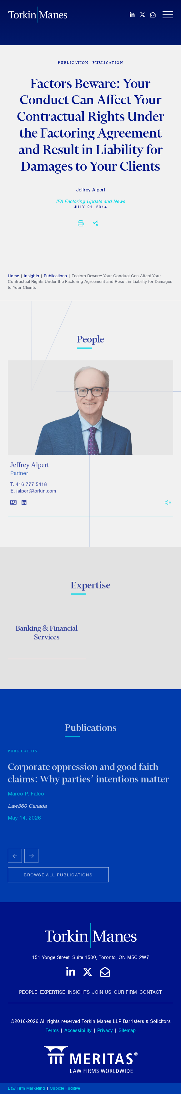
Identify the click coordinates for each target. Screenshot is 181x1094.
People (28, 992)
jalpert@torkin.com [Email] (36, 494)
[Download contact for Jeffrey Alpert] (13, 506)
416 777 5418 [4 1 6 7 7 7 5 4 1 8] (31, 487)
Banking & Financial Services (47, 634)
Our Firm (125, 992)
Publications (55, 276)
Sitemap (127, 1030)
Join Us (101, 992)
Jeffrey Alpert (90, 190)
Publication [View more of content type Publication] (108, 62)
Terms (52, 1030)
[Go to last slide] (15, 859)
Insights (31, 276)
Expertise (52, 992)
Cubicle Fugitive (65, 1088)
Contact (150, 992)
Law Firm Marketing (26, 1088)
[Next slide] (31, 859)
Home (13, 276)
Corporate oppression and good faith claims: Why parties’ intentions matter (88, 775)
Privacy (105, 1030)
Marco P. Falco (26, 796)
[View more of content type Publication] (73, 62)
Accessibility (78, 1030)
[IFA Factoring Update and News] (90, 201)
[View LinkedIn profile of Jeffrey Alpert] (24, 506)
